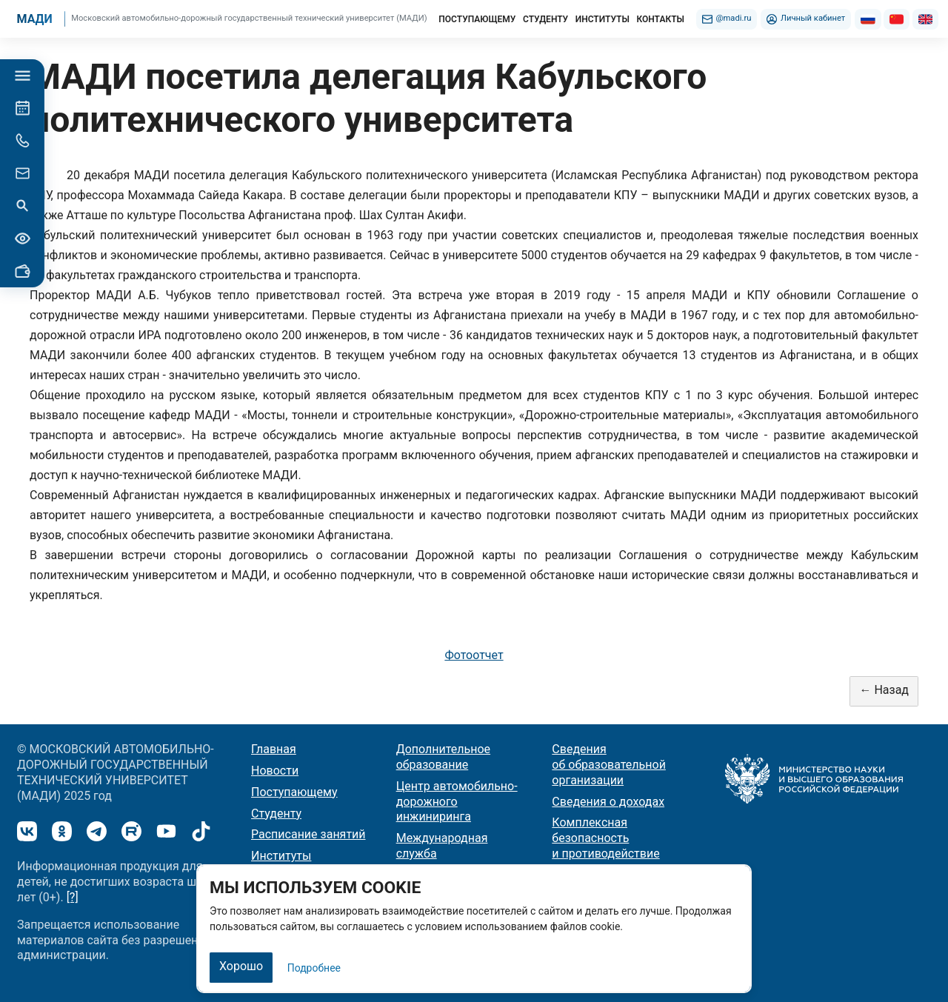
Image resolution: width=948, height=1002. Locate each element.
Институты (281, 856)
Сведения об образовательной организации (609, 764)
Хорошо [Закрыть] (241, 966)
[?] (73, 897)
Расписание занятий (308, 834)
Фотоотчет (473, 655)
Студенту (276, 813)
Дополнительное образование (443, 757)
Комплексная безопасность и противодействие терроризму (605, 845)
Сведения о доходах (608, 802)
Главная (273, 749)
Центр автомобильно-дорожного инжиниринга (457, 801)
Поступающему (294, 792)
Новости (274, 771)
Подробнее (314, 968)
